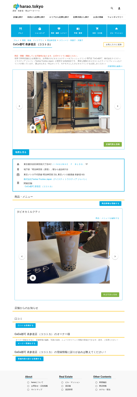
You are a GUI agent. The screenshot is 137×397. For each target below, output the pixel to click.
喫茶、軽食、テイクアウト (33, 40)
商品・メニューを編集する (107, 218)
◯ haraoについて (35, 382)
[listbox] (68, 175)
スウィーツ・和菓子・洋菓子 (71, 40)
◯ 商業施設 (101, 382)
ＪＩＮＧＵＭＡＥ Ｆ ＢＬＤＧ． (68, 164)
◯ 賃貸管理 (67, 389)
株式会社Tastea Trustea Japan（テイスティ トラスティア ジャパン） (56, 179)
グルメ (16, 40)
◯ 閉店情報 (101, 386)
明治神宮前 (51, 40)
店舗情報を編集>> (115, 66)
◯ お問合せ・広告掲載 (37, 386)
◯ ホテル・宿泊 (102, 389)
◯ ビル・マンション (70, 382)
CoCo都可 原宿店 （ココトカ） (39, 186)
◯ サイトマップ (34, 389)
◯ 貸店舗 (66, 386)
